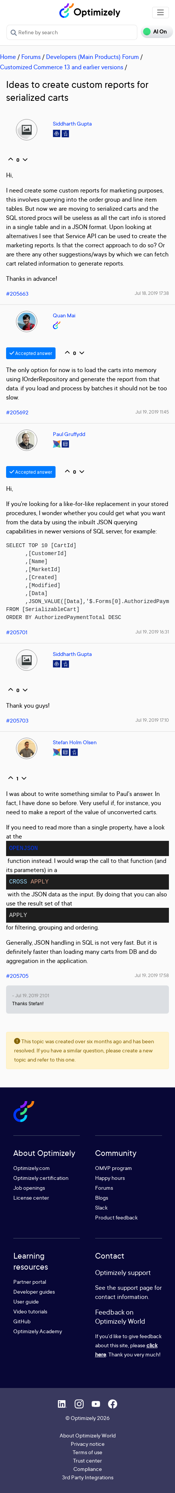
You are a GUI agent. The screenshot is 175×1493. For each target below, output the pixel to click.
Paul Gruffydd (69, 434)
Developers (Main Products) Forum (92, 57)
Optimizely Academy (37, 1331)
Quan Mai (64, 315)
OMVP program (113, 1167)
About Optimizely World (88, 1435)
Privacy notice (88, 1443)
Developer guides (34, 1291)
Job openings (29, 1187)
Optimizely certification (40, 1177)
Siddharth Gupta (72, 123)
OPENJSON (23, 848)
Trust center (87, 1460)
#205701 (16, 632)
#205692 (17, 412)
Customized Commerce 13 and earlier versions (61, 67)
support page (135, 1287)
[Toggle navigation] (160, 12)
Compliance (87, 1468)
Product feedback (116, 1217)
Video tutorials (30, 1311)
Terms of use (87, 1452)
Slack (101, 1207)
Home (8, 57)
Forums (31, 57)
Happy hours (110, 1177)
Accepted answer (31, 353)
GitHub (21, 1321)
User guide (26, 1301)
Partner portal (29, 1281)
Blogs (101, 1197)
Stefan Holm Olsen (75, 742)
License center (31, 1197)
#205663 (17, 293)
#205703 (17, 720)
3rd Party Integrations (87, 1477)
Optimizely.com (31, 1167)
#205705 (17, 975)
